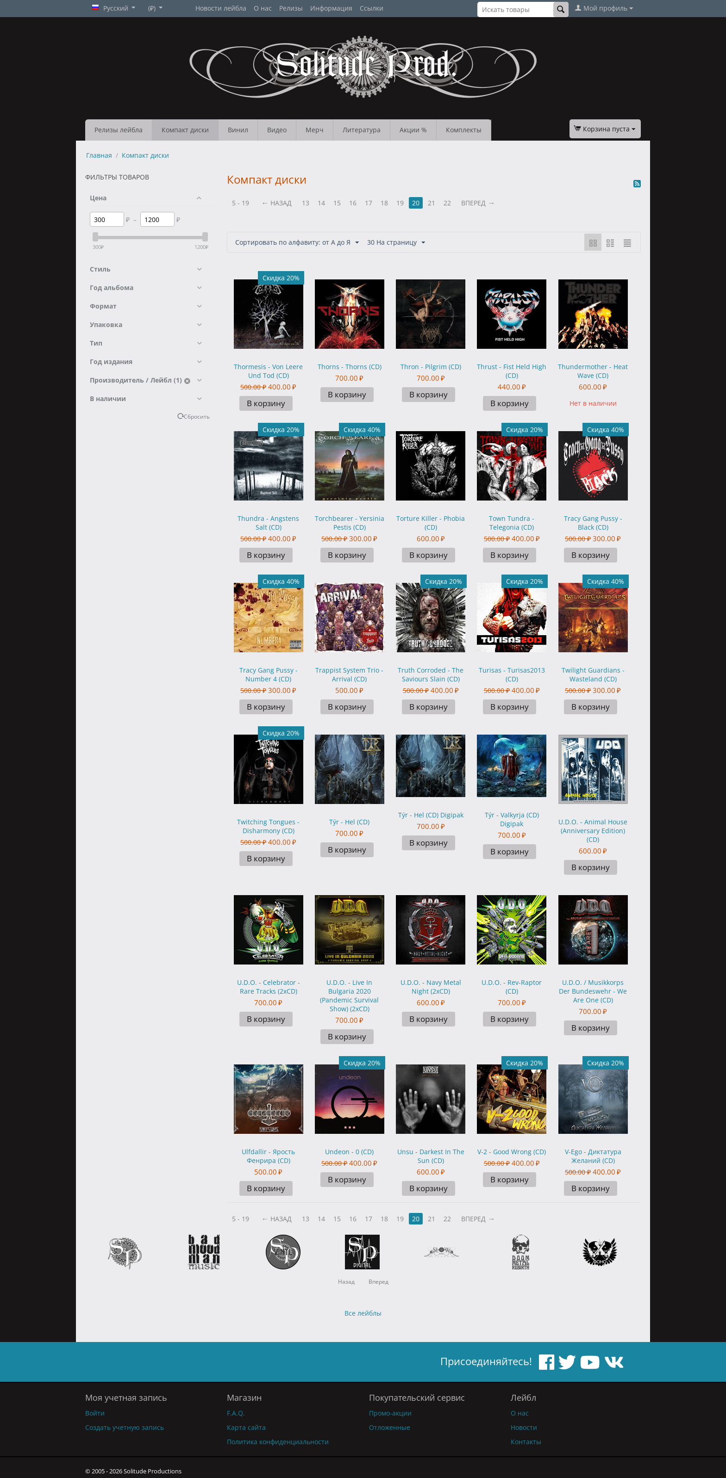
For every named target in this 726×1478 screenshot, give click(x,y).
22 (447, 202)
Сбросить (197, 416)
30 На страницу (396, 242)
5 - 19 (240, 202)
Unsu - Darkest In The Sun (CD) (430, 1156)
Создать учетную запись (124, 1427)
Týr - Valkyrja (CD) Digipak (512, 819)
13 (305, 202)
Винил (238, 129)
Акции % (413, 129)
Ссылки (371, 8)
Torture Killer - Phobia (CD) (430, 523)
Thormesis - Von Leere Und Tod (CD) (268, 371)
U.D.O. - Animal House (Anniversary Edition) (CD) (592, 830)
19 (400, 202)
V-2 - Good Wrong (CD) (511, 1151)
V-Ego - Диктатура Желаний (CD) (593, 1156)
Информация (331, 8)
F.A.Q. (236, 1413)
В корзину (266, 403)
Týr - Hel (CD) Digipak (430, 814)
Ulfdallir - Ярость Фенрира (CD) (268, 1156)
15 (337, 202)
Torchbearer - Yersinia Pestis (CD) (349, 523)
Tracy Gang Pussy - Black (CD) (593, 523)
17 (368, 202)
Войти (95, 1413)
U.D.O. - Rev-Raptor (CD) (512, 987)
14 (321, 202)
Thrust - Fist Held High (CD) (511, 371)
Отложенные (389, 1427)
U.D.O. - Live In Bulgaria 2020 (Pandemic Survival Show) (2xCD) (349, 995)
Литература (362, 129)
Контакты (526, 1441)
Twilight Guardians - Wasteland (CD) (593, 674)
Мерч (315, 129)
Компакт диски (185, 129)
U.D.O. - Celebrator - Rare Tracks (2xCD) (268, 987)
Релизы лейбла (118, 129)
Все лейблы (363, 1313)
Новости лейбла (220, 8)
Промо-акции (390, 1413)
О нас (263, 8)
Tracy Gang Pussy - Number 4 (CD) (268, 674)
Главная (99, 155)
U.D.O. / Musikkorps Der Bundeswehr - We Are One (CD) (593, 991)
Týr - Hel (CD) (349, 821)
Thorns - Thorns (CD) (350, 366)
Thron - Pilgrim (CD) (431, 366)
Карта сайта (246, 1427)
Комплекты (464, 129)
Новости (524, 1427)
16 (353, 202)
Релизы (291, 8)
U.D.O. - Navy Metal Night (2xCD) (431, 987)
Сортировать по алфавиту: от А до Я (297, 242)
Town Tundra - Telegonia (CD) (511, 523)
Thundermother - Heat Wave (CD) (593, 371)
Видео (277, 129)
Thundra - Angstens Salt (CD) (268, 523)
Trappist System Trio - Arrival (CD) (349, 674)
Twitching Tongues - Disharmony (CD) (268, 826)
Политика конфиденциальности (278, 1441)
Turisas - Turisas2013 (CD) (512, 674)
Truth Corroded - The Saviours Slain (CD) (430, 674)
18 (384, 202)
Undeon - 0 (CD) (349, 1151)
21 (431, 202)
